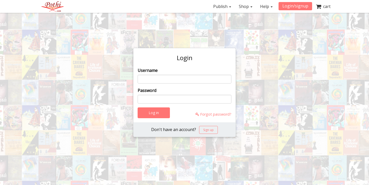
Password (147, 90)
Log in (154, 112)
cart (323, 6)
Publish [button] (222, 6)
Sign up (208, 130)
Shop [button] (245, 6)
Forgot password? (213, 114)
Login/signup (295, 6)
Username (148, 70)
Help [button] (266, 6)
